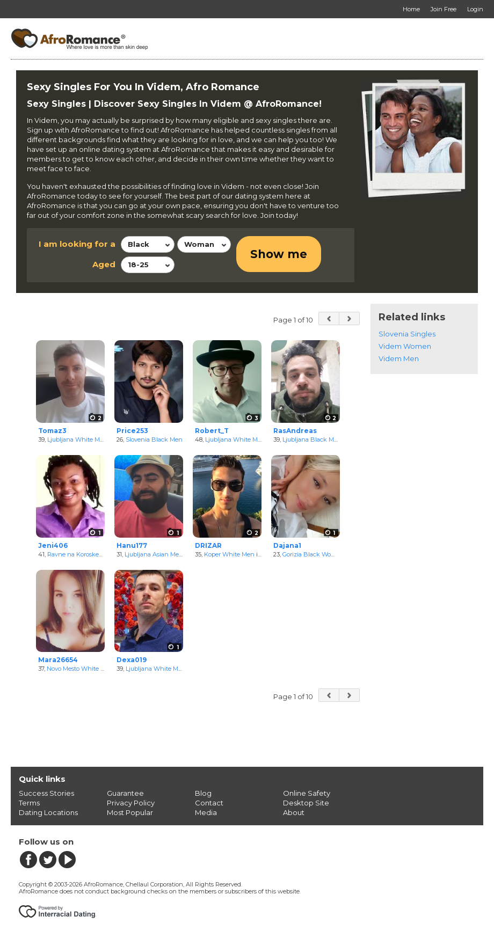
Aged (103, 264)
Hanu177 (132, 545)
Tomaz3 (52, 431)
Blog (203, 793)
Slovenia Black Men (154, 439)
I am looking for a (77, 244)
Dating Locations (48, 812)
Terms (29, 802)
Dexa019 (132, 660)
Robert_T (212, 431)
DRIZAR (208, 545)
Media (206, 812)
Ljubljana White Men (77, 439)
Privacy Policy (131, 802)
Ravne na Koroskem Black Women (97, 554)
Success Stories (46, 793)
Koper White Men (229, 554)
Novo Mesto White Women (85, 668)
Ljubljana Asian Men (154, 554)
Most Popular (130, 812)
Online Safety (306, 793)
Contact (209, 802)
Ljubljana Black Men (312, 439)
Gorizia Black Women (313, 554)
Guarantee (125, 793)
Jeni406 (53, 545)
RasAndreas (295, 431)
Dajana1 (287, 545)
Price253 (132, 431)
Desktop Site (306, 802)
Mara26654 (58, 660)
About (293, 812)
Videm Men (399, 358)
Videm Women (405, 346)
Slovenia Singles (407, 333)
